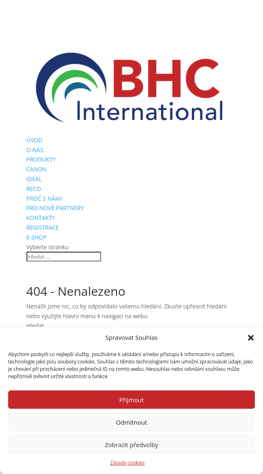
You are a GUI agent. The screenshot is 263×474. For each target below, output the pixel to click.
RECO (34, 189)
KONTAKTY (41, 217)
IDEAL (34, 179)
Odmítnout (131, 422)
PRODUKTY (41, 159)
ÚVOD (35, 140)
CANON (37, 169)
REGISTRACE (43, 227)
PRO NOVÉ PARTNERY (55, 208)
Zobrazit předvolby (131, 445)
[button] (251, 338)
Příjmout (131, 400)
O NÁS (35, 150)
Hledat (35, 326)
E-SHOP (37, 237)
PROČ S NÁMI (44, 198)
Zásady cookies (127, 462)
